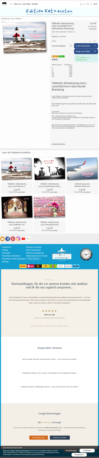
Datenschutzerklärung (35, 253)
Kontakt (35, 4)
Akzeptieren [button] (79, 455)
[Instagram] (18, 238)
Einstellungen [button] (71, 450)
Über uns (17, 4)
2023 (12, 18)
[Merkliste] (84, 4)
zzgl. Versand (21, 192)
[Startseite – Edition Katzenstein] (4, 3)
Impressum (6, 247)
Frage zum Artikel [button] (83, 51)
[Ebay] (28, 238)
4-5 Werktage (59, 36)
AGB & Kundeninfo (33, 250)
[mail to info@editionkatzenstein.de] (2, 238)
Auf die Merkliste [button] (58, 46)
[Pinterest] (12, 238)
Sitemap (5, 262)
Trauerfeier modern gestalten (13, 259)
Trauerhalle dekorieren (11, 256)
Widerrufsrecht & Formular (36, 256)
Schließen (87, 450)
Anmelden (81, 4)
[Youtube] (23, 238)
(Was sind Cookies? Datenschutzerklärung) (16, 450)
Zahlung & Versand (33, 247)
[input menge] (90, 41)
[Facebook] (7, 238)
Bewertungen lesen (39, 437)
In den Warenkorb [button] (83, 46)
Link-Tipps (26, 4)
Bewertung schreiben (60, 437)
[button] (11, 4)
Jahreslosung (5, 18)
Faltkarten (18, 18)
